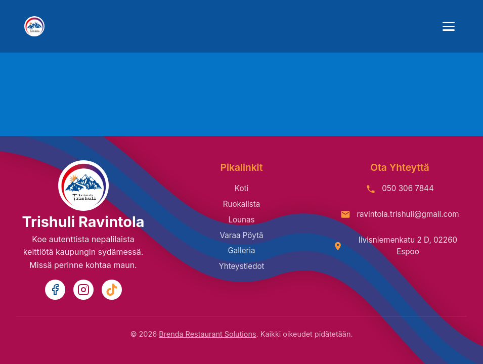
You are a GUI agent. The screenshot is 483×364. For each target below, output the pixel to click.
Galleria (241, 250)
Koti (241, 188)
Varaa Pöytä (241, 235)
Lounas (241, 219)
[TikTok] (112, 290)
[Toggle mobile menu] (448, 26)
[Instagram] (83, 290)
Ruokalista (241, 204)
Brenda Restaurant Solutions (207, 334)
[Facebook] (55, 290)
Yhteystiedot (241, 266)
